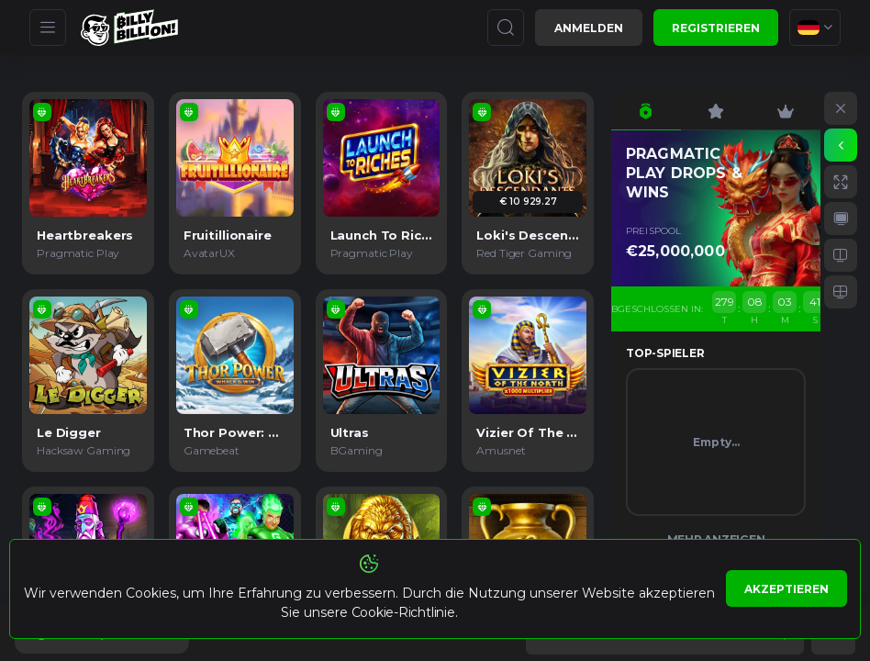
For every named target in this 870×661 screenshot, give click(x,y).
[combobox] (815, 27)
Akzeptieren (786, 589)
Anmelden (588, 28)
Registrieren (716, 28)
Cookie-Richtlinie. (404, 612)
